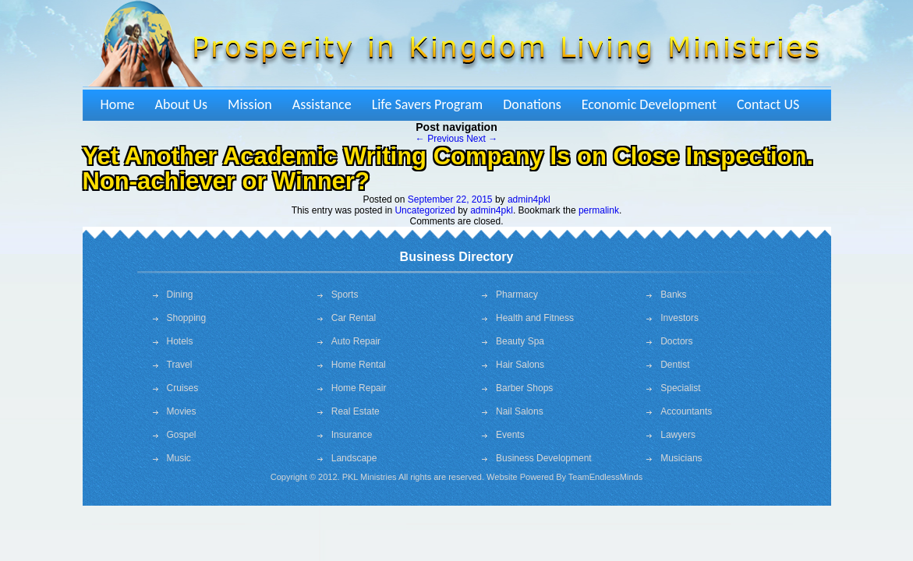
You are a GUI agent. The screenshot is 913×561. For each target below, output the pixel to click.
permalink (599, 210)
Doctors (676, 341)
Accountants (686, 411)
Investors (679, 317)
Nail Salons (519, 411)
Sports (345, 294)
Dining (180, 294)
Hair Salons (520, 364)
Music (179, 458)
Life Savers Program (427, 104)
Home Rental (358, 364)
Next (481, 138)
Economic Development (649, 104)
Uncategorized (425, 210)
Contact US (768, 104)
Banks (673, 294)
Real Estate (355, 411)
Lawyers (677, 434)
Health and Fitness (535, 317)
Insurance (352, 434)
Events (510, 434)
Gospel (181, 434)
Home (118, 104)
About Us (181, 104)
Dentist (674, 364)
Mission (250, 104)
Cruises (183, 388)
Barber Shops (524, 388)
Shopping (187, 317)
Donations (532, 104)
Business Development (544, 458)
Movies (181, 411)
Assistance (322, 104)
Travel (180, 364)
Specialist (680, 388)
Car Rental (353, 317)
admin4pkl (529, 199)
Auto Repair (355, 341)
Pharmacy (517, 294)
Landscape (354, 458)
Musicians (681, 458)
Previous (440, 138)
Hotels (180, 341)
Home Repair (359, 388)
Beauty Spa (520, 341)
